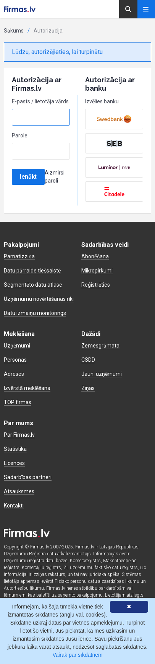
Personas (15, 360)
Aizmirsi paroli (55, 177)
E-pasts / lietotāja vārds (40, 101)
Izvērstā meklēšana (27, 388)
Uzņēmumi (17, 346)
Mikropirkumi (97, 271)
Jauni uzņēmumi (101, 374)
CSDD (88, 360)
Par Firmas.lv (19, 435)
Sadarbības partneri (28, 477)
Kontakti (14, 505)
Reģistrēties (95, 285)
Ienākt (28, 176)
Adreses (14, 374)
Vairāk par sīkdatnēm (77, 655)
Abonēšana (95, 256)
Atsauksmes (19, 491)
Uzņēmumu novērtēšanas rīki (39, 299)
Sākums (14, 31)
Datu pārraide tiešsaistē (32, 271)
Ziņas (88, 388)
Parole (19, 135)
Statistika (15, 449)
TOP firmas (17, 402)
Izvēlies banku (102, 101)
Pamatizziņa (19, 256)
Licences (14, 463)
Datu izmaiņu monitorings (35, 313)
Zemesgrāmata (100, 346)
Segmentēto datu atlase (33, 285)
